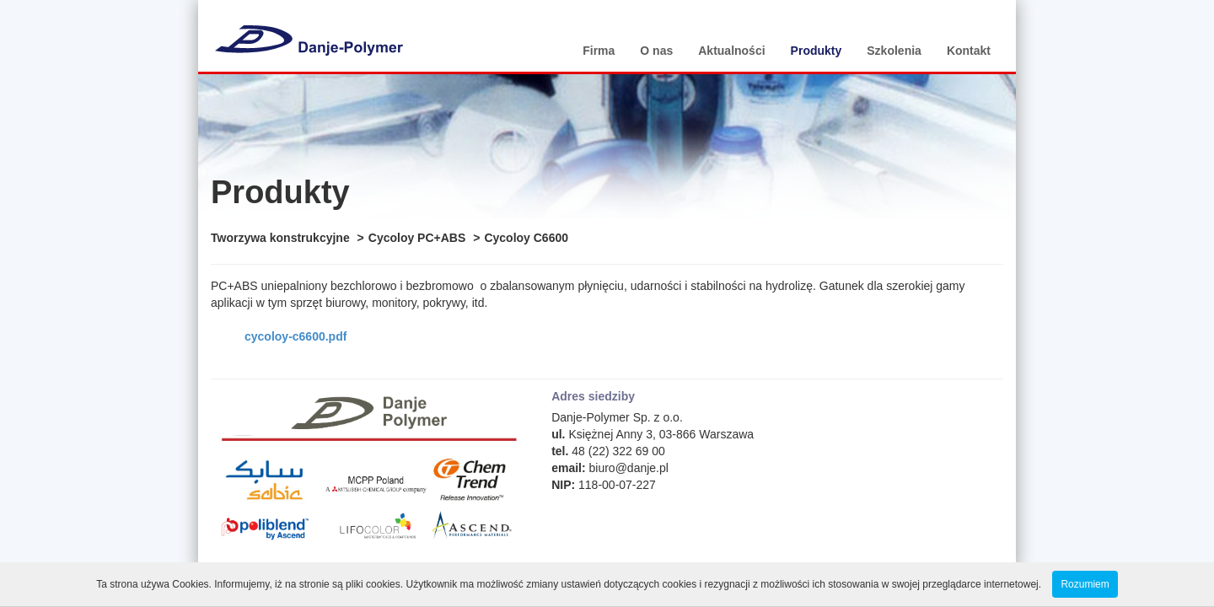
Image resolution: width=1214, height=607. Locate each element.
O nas (656, 50)
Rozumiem (1085, 584)
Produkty (816, 50)
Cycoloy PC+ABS (417, 237)
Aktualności (731, 50)
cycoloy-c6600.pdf (295, 336)
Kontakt (969, 50)
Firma (599, 50)
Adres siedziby (593, 396)
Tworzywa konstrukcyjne (280, 237)
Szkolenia (894, 50)
